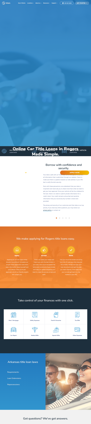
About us (38, 3)
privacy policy (47, 210)
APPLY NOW (75, 173)
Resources (46, 3)
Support (54, 3)
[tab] (56, 218)
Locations (30, 3)
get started (82, 3)
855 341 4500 (67, 3)
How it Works (21, 3)
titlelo (7, 3)
